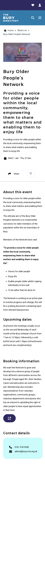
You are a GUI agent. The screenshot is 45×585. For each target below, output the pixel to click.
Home (8, 30)
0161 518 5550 (22, 447)
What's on (22, 30)
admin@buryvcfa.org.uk (26, 451)
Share (13, 174)
